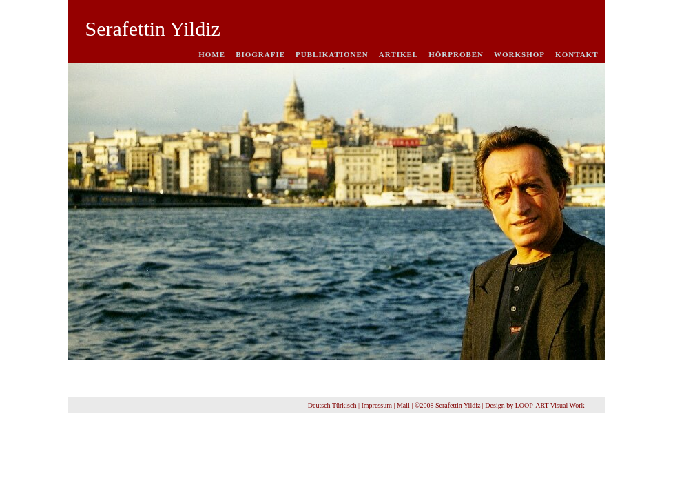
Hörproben (456, 54)
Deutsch (319, 405)
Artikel (398, 54)
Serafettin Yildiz (152, 28)
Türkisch (344, 405)
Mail (403, 405)
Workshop (519, 54)
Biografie (260, 54)
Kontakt (576, 54)
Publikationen (332, 54)
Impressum (376, 405)
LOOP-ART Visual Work (550, 405)
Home (211, 54)
